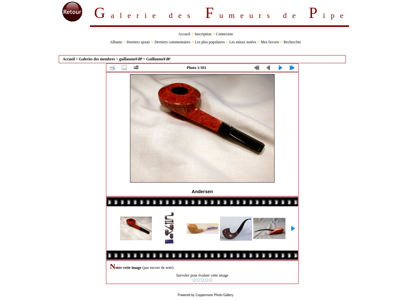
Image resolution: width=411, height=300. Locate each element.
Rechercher (292, 42)
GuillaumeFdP (158, 59)
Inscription (203, 34)
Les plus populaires (210, 42)
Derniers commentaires (172, 42)
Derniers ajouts (138, 42)
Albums (116, 42)
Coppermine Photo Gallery (214, 295)
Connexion (224, 34)
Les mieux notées (242, 42)
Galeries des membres (97, 59)
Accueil (184, 34)
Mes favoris (270, 42)
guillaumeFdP (130, 59)
